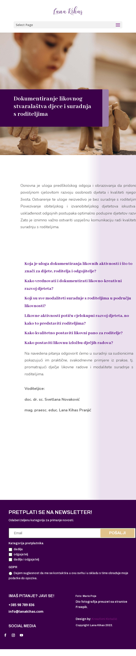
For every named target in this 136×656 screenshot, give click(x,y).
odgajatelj (18, 554)
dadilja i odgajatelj (24, 560)
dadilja (16, 550)
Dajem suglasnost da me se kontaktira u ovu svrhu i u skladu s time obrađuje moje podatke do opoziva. (68, 576)
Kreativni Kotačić (104, 619)
